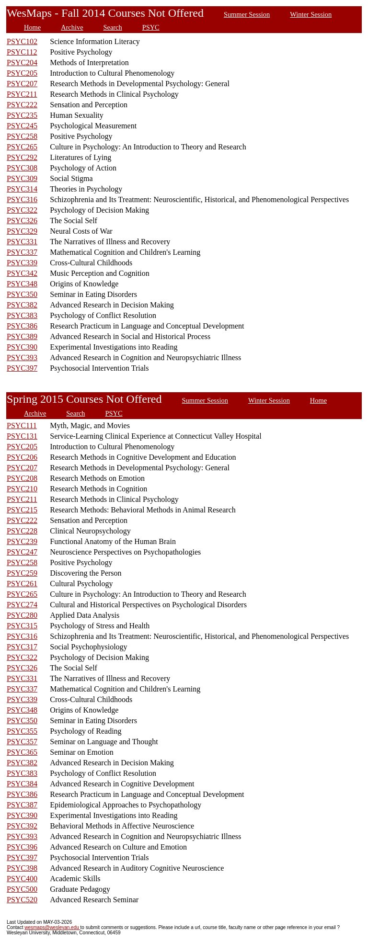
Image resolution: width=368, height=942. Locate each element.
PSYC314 (22, 189)
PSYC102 (22, 41)
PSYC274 (22, 605)
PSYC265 (22, 147)
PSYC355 (22, 731)
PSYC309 (22, 178)
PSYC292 (22, 157)
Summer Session (247, 14)
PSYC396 (22, 847)
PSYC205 (22, 73)
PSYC (151, 27)
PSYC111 (22, 425)
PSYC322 (22, 210)
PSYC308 (22, 168)
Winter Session (311, 14)
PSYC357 (22, 742)
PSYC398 (22, 868)
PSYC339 (22, 263)
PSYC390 (22, 347)
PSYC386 (22, 326)
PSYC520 (22, 900)
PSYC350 (22, 294)
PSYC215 (22, 510)
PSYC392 (22, 826)
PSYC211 (22, 94)
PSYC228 (22, 531)
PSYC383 (22, 315)
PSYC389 (22, 336)
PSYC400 (22, 878)
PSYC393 (22, 357)
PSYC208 (22, 478)
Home (32, 27)
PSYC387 (22, 805)
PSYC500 (22, 889)
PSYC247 (22, 552)
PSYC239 (22, 541)
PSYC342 (22, 273)
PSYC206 (22, 457)
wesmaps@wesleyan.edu (52, 927)
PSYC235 (22, 115)
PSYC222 (22, 105)
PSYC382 (22, 305)
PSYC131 (22, 436)
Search (113, 27)
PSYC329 (22, 231)
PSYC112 (22, 52)
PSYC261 (22, 583)
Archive (72, 27)
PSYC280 (22, 615)
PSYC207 (22, 83)
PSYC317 (22, 647)
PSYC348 (22, 284)
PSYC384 (22, 784)
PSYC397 (22, 368)
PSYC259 (22, 573)
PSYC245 (22, 126)
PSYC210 (22, 489)
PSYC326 (22, 220)
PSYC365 (22, 752)
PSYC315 (22, 626)
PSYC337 (22, 252)
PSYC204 (22, 62)
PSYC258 (22, 136)
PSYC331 (22, 242)
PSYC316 (22, 199)
